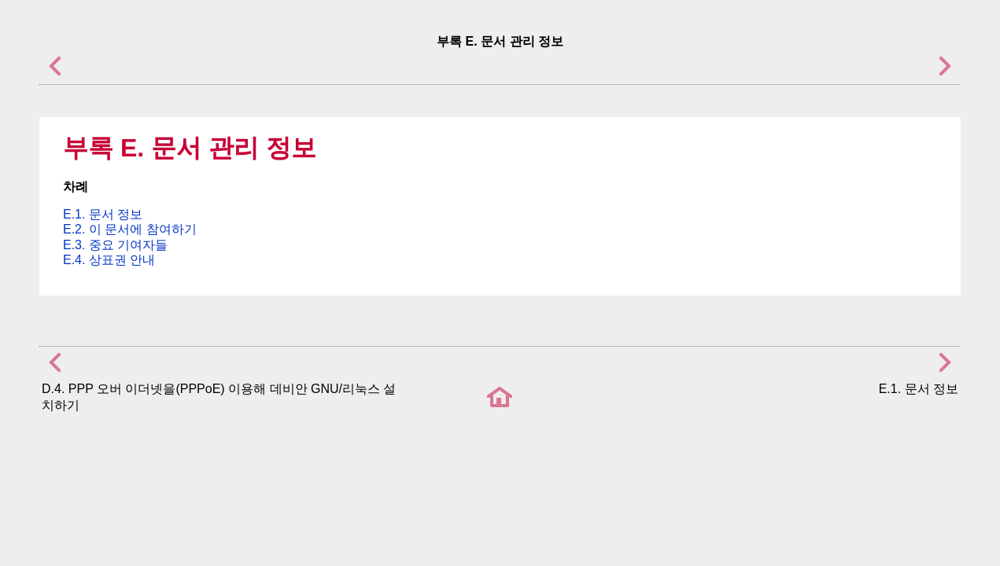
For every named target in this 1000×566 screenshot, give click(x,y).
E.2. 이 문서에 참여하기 (130, 229)
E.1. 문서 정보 (102, 214)
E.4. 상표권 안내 (109, 259)
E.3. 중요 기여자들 (115, 245)
